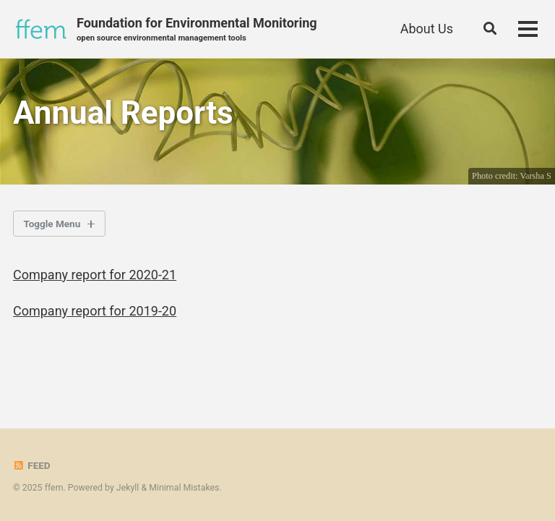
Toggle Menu (52, 223)
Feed (32, 465)
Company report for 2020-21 (94, 274)
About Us (426, 28)
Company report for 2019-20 (94, 310)
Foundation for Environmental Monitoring (197, 30)
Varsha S (535, 176)
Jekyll (127, 488)
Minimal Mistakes (184, 488)
